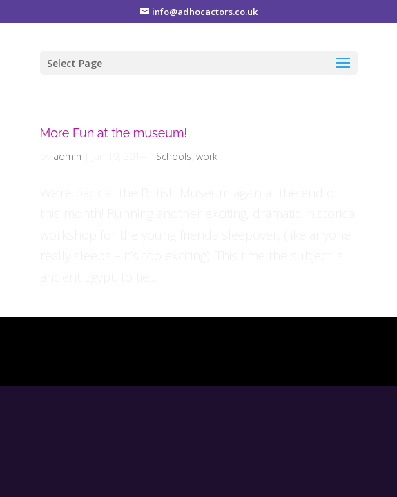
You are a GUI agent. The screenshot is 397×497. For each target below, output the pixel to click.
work (206, 156)
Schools (173, 156)
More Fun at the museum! (114, 133)
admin (67, 156)
